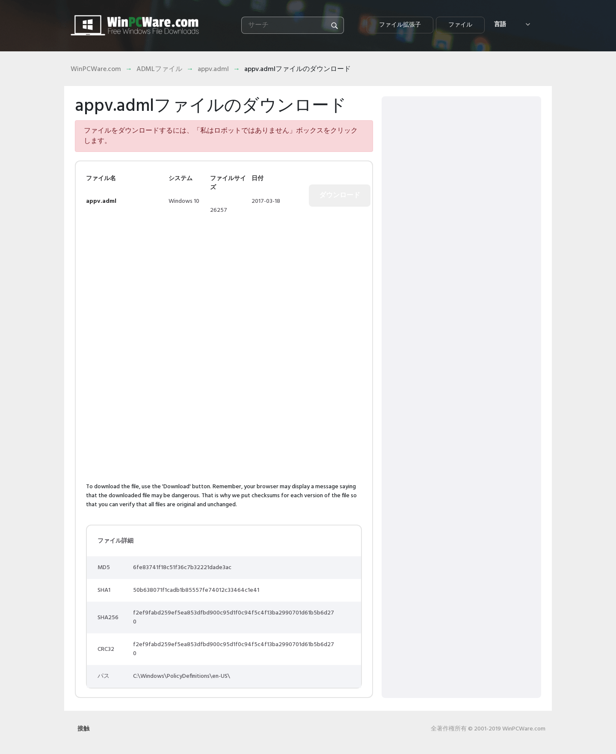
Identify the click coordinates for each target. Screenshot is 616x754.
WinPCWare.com (96, 69)
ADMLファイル (159, 69)
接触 (83, 729)
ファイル (460, 25)
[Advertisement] (158, 277)
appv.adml (213, 69)
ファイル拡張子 (400, 25)
